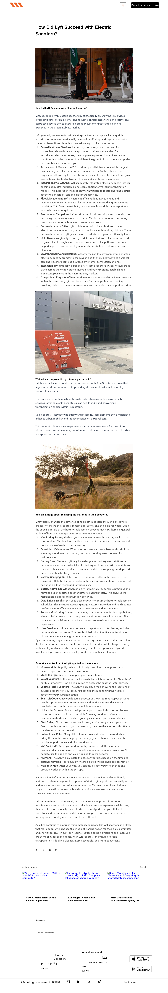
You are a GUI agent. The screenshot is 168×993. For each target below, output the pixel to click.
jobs (104, 957)
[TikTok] (100, 982)
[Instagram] (68, 982)
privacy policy (49, 963)
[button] (123, 5)
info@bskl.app (130, 982)
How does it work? (93, 952)
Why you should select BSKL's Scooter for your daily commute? (40, 899)
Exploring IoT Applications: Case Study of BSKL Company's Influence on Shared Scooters (81, 899)
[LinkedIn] (79, 982)
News (85, 970)
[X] (89, 982)
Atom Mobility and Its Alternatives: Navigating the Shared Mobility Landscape (125, 899)
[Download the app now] (145, 5)
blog (84, 966)
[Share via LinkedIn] (49, 849)
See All (143, 867)
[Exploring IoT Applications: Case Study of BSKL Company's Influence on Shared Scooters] (84, 882)
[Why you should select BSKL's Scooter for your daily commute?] (41, 882)
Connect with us (97, 961)
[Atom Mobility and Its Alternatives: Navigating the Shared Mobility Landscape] (126, 882)
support (45, 967)
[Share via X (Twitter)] (43, 849)
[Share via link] (56, 849)
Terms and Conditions (60, 956)
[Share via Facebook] (36, 849)
